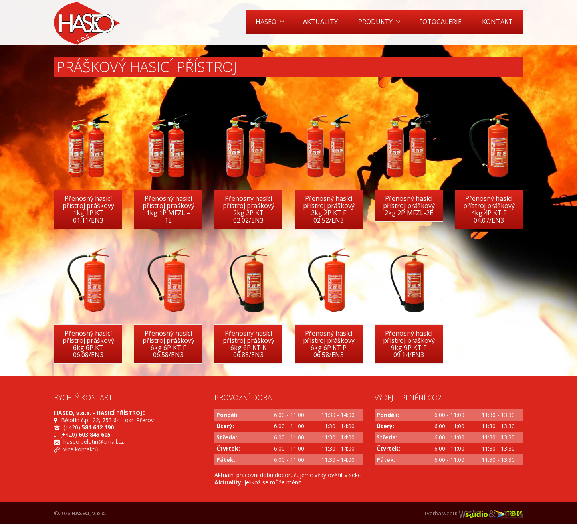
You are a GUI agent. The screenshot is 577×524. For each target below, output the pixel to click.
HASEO (270, 21)
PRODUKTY (379, 21)
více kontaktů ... (83, 449)
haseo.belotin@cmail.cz (93, 441)
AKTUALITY (320, 21)
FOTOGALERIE (440, 21)
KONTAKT (497, 21)
